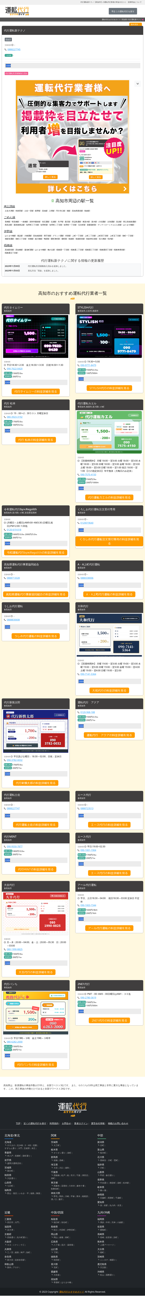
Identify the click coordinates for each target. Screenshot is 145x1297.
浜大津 (10, 1231)
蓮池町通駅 (29, 249)
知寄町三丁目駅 (32, 225)
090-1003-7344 (88, 906)
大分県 (100, 1250)
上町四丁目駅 (102, 235)
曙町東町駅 (55, 239)
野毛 (56, 1197)
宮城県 (8, 1168)
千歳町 (118, 1199)
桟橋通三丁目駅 (91, 249)
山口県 (54, 1250)
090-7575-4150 (88, 474)
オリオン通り (60, 1154)
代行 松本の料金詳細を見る (35, 440)
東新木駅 (86, 221)
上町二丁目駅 (90, 235)
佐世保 (109, 1238)
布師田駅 (19, 211)
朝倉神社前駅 (91, 239)
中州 (108, 1223)
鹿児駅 (67, 221)
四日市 (10, 1223)
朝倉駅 (87, 211)
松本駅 (126, 1184)
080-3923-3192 (15, 417)
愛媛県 (54, 1272)
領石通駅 (45, 221)
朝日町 (57, 1223)
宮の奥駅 (102, 239)
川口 (61, 1169)
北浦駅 (53, 221)
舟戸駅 (60, 221)
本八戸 (10, 1157)
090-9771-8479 (88, 365)
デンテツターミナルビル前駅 (110, 225)
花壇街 (64, 1187)
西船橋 (57, 1176)
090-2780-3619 (88, 998)
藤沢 (61, 1200)
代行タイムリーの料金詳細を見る (35, 392)
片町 (102, 1169)
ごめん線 (9, 217)
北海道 (8, 1143)
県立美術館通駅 (129, 221)
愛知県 (100, 1203)
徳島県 (54, 1257)
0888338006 (86, 578)
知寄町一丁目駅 (70, 225)
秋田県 (8, 1176)
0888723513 (86, 809)
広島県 (54, 1242)
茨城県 (54, 1143)
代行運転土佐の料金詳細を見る (36, 826)
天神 (113, 1223)
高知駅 (45, 211)
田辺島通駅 (76, 221)
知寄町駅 (44, 225)
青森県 (8, 1153)
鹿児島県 (101, 1265)
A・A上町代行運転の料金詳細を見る (109, 595)
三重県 (8, 1220)
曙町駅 (64, 239)
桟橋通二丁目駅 (77, 249)
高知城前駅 (37, 235)
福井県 (100, 1165)
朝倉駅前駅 (80, 239)
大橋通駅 (28, 235)
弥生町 (64, 1223)
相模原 (85, 1197)
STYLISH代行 (86, 307)
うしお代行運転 (14, 607)
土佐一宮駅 (29, 211)
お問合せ (66, 1124)
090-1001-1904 (88, 851)
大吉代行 (9, 886)
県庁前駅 (47, 235)
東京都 (54, 1183)
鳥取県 (54, 1220)
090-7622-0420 (15, 368)
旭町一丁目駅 (127, 235)
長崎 (102, 1238)
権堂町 (113, 1184)
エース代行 (85, 795)
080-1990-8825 (15, 950)
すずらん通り (10, 1149)
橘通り (113, 1261)
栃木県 (54, 1150)
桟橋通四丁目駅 (106, 249)
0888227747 (13, 809)
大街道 (57, 1276)
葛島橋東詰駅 (19, 225)
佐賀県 (100, 1227)
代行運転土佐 (12, 795)
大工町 (57, 1146)
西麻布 (57, 1187)
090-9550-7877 (15, 847)
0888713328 (13, 578)
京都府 (8, 1235)
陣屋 (38, 1194)
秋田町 (57, 1261)
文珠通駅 (111, 221)
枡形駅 (68, 235)
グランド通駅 (58, 235)
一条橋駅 (24, 221)
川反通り (11, 1179)
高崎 (61, 1161)
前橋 (56, 1161)
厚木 (78, 1197)
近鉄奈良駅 (20, 1261)
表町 (67, 1238)
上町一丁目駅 (77, 235)
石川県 (100, 1158)
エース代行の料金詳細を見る (109, 826)
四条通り (11, 1238)
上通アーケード (107, 1246)
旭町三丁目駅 (20, 239)
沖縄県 (100, 1272)
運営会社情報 (98, 1124)
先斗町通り (22, 1238)
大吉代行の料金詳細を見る (36, 973)
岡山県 (54, 1235)
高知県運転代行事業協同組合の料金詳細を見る (35, 595)
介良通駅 (102, 221)
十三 (22, 1246)
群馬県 (54, 1158)
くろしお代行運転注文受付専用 (97, 509)
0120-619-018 (14, 530)
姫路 (17, 1253)
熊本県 (100, 1242)
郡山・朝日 (12, 1194)
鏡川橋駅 (38, 239)
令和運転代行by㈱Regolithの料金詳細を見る (35, 553)
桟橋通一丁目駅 (62, 249)
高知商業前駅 (77, 211)
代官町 (62, 1231)
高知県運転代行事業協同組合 (22, 565)
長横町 (18, 1157)
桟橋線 (8, 245)
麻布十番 (81, 1187)
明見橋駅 (15, 221)
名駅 (106, 1206)
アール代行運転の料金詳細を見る (109, 929)
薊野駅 (37, 211)
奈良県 (8, 1257)
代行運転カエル (87, 403)
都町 (102, 1253)
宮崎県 (100, 1257)
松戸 (63, 1176)
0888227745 (14, 49)
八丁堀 (57, 1246)
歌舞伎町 (55, 1190)
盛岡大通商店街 (14, 1164)
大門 (20, 1149)
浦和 (67, 1169)
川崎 (67, 1197)
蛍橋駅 (31, 239)
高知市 (8, 39)
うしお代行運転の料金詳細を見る (35, 637)
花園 (35, 1146)
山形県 (8, 1183)
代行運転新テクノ (15, 30)
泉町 (69, 1154)
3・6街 (28, 1146)
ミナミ (16, 1246)
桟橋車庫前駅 (119, 249)
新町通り (26, 1157)
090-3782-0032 (15, 760)
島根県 (54, 1227)
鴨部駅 (46, 239)
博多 (102, 1223)
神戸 (22, 1253)
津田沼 (85, 1176)
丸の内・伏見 (115, 1206)
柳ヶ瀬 (103, 1191)
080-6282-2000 (15, 1043)
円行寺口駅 (60, 211)
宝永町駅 (82, 225)
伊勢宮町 (71, 1231)
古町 (102, 1146)
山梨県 (100, 1173)
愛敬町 (103, 1231)
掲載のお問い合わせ (118, 1124)
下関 (56, 1253)
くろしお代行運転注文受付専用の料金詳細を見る (109, 542)
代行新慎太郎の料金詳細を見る (36, 784)
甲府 (102, 1176)
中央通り (104, 1184)
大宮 (56, 1169)
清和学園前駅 (34, 221)
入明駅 (52, 211)
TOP (18, 1124)
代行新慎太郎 (12, 703)
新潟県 (100, 1143)
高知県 (124, 19)
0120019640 (86, 523)
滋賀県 (8, 1227)
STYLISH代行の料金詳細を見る (109, 388)
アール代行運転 (87, 886)
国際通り (110, 1276)
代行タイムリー (14, 307)
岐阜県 (100, 1188)
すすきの (11, 1146)
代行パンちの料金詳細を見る (35, 1066)
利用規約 (54, 1124)
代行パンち (11, 985)
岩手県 (8, 1161)
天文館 (103, 1268)
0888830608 (13, 620)
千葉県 (54, 1173)
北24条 (20, 1146)
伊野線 (8, 231)
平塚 (73, 1197)
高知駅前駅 (9, 249)
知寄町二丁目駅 (55, 225)
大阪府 (8, 1242)
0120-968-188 (87, 712)
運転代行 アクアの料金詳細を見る (109, 736)
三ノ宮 (10, 1253)
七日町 (10, 1187)
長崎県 (100, 1235)
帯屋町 (57, 1283)
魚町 (28, 1253)
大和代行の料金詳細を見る (109, 691)
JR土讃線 (9, 206)
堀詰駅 (20, 235)
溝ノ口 (54, 1200)
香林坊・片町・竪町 (109, 1161)
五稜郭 (27, 1149)
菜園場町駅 (91, 225)
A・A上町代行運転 (89, 565)
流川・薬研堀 (67, 1246)
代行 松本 (10, 403)
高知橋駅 (19, 249)
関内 (61, 1197)
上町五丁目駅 (115, 235)
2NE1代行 (84, 985)
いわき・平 (24, 1194)
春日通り (110, 1176)
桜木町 (103, 1154)
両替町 (111, 1199)
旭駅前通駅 (9, 239)
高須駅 (119, 221)
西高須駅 (8, 225)
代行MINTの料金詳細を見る (36, 870)
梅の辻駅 (51, 249)
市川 (73, 1176)
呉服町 (103, 1199)
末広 (33, 1149)
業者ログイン (81, 1124)
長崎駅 (7, 221)
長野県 (100, 1180)
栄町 (53, 1179)
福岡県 (100, 1220)
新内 (9, 1268)
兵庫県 (8, 1250)
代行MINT (10, 837)
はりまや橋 (66, 1283)
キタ (9, 1246)
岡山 (56, 1238)
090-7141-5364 (88, 674)
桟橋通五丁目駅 (11, 253)
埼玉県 (54, 1165)
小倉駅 (120, 1223)
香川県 (54, 1265)
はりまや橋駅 (128, 225)
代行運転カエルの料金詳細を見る (109, 498)
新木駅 (94, 221)
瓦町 (56, 1268)
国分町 (10, 1172)
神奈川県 (55, 1194)
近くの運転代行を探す (35, 1124)
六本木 (72, 1187)
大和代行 (83, 607)
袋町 (119, 1184)
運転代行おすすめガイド (111, 19)
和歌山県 (9, 1265)
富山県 (100, 1150)
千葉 (78, 1176)
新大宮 (10, 1261)
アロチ (16, 1268)
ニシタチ (104, 1261)
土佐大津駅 (9, 211)
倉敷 (61, 1238)
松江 (56, 1231)
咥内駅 (110, 239)
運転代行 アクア (89, 703)
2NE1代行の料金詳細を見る (109, 1022)
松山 (102, 1276)
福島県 (8, 1191)
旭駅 (68, 211)
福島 (32, 1194)
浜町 (115, 1238)
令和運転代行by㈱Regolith (21, 509)
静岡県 (100, 1195)
